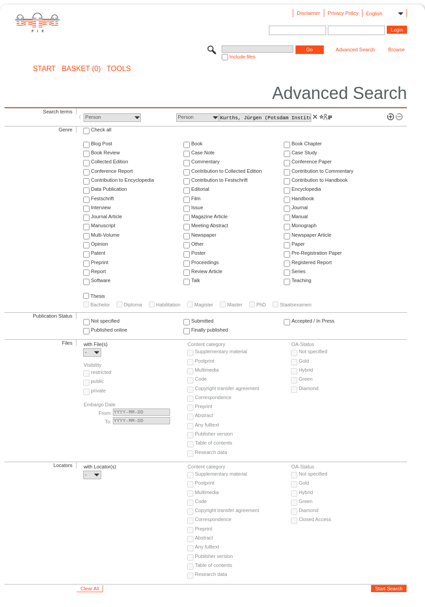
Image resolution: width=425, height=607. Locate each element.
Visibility (93, 365)
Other (197, 244)
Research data (211, 452)
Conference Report (112, 171)
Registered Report (311, 262)
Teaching (301, 280)
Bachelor (100, 304)
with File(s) (95, 344)
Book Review (105, 152)
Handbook (302, 198)
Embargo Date (100, 404)
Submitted (202, 321)
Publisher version (214, 433)
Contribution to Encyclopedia (122, 180)
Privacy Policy (343, 13)
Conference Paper (311, 161)
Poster (198, 253)
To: (108, 421)
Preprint (99, 262)
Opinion (99, 244)
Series (298, 271)
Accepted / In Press (312, 321)
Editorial (200, 189)
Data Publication (109, 189)
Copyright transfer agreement (227, 388)
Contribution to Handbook (319, 180)
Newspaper (203, 235)
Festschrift (102, 198)
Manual (299, 216)
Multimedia (207, 370)
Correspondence (213, 397)
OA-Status (302, 344)
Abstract (204, 415)
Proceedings (205, 262)
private (98, 390)
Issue (197, 207)
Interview (101, 207)
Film (196, 198)
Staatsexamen (295, 304)
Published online (109, 330)
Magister (203, 304)
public (97, 381)
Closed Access (315, 519)
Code (200, 379)
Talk (195, 280)
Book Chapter (306, 143)
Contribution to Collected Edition (226, 171)
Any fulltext (207, 424)
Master (234, 304)
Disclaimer (308, 13)
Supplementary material (221, 351)
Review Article (206, 271)
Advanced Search (355, 49)
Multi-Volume (105, 235)
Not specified (105, 321)
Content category (206, 344)
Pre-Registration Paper (316, 253)
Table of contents (213, 442)
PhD (261, 304)
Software (100, 280)
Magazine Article (209, 216)
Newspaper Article (311, 235)
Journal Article (106, 216)
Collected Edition (109, 161)
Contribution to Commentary (322, 171)
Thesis (97, 296)
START (44, 68)
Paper (297, 244)
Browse (396, 49)
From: (105, 413)
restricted (101, 372)
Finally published (209, 330)
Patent (98, 253)
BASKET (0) (81, 68)
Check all (101, 129)
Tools (119, 68)
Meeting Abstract (209, 225)
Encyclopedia (306, 189)
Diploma (133, 304)
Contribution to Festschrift (219, 180)
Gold (304, 361)
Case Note (203, 152)
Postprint (204, 361)
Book (196, 143)
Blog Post (101, 143)
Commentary (205, 161)
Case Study (304, 152)
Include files (242, 56)
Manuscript (103, 225)
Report (98, 271)
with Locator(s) (100, 466)
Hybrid (306, 370)
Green (306, 379)
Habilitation (168, 304)
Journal (299, 207)
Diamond (308, 388)
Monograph (304, 225)
